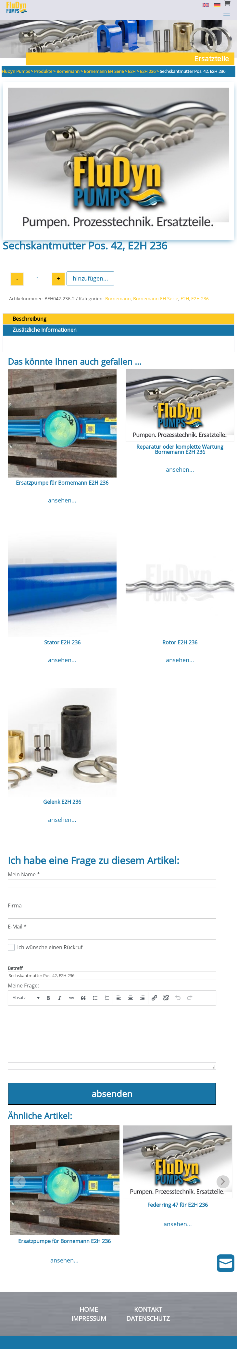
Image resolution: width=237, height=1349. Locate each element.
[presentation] (25, 998)
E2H (185, 298)
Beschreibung (29, 318)
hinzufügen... (90, 278)
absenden (112, 1094)
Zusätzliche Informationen (45, 329)
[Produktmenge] (38, 279)
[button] (25, 998)
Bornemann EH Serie (155, 298)
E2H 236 (200, 298)
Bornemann (118, 298)
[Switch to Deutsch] (214, 4)
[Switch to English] (203, 4)
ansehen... (62, 500)
